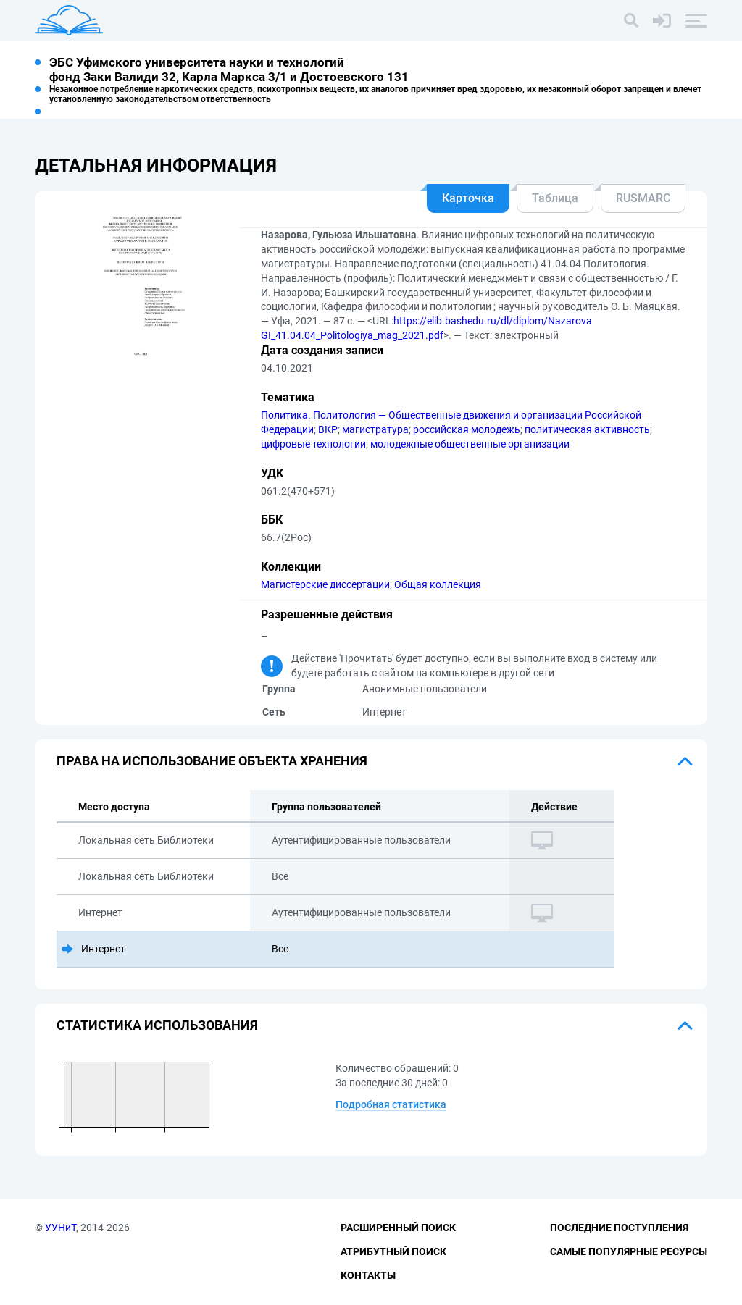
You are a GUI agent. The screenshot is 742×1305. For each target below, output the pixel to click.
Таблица (555, 198)
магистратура (375, 429)
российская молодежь (466, 429)
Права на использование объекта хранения (212, 760)
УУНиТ (60, 1227)
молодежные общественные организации (470, 444)
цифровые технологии (313, 444)
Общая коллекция (437, 584)
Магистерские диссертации (325, 584)
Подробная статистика (390, 1104)
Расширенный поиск (398, 1227)
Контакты (368, 1275)
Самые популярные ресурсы (628, 1251)
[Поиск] (631, 20)
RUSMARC (643, 198)
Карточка (468, 198)
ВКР (328, 429)
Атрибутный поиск (393, 1251)
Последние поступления (619, 1227)
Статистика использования (157, 1025)
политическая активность (587, 429)
